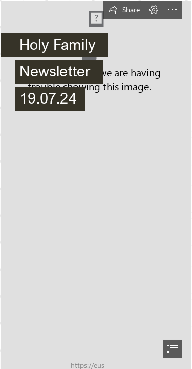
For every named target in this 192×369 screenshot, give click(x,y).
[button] (123, 10)
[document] (96, 184)
